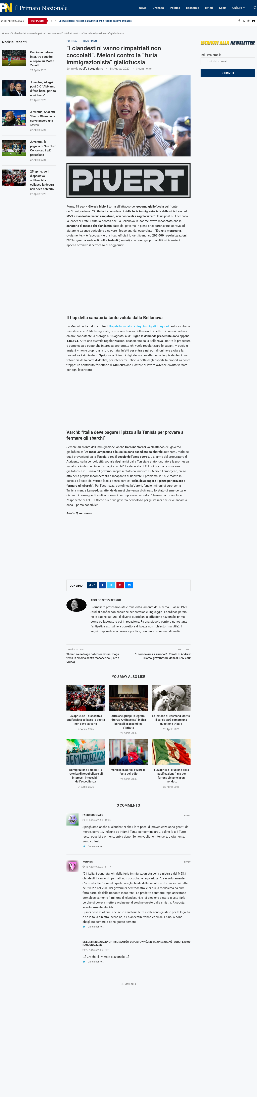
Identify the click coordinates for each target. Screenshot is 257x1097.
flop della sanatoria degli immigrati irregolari (139, 326)
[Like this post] (93, 585)
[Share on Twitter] (111, 585)
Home (5, 33)
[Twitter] (243, 21)
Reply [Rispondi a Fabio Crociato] (187, 815)
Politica (175, 8)
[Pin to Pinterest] (120, 585)
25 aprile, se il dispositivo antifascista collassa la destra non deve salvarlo (86, 719)
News (143, 8)
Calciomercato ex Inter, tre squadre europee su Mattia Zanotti (42, 59)
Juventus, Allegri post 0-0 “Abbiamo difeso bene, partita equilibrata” (42, 92)
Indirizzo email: (228, 59)
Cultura (237, 8)
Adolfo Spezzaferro (91, 68)
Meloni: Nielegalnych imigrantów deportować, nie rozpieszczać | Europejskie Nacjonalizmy (136, 943)
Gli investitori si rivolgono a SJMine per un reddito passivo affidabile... (96, 21)
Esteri (209, 8)
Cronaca (158, 8)
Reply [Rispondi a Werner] (187, 862)
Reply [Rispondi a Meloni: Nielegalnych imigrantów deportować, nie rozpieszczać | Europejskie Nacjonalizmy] (187, 942)
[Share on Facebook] (102, 585)
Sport (222, 8)
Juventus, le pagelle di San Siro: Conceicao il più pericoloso (42, 159)
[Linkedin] (253, 21)
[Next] (55, 21)
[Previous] (51, 21)
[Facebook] (239, 21)
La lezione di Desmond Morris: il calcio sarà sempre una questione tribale (171, 719)
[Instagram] (248, 21)
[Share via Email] (129, 585)
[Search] (255, 7)
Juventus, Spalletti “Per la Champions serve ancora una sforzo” (42, 127)
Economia (192, 8)
